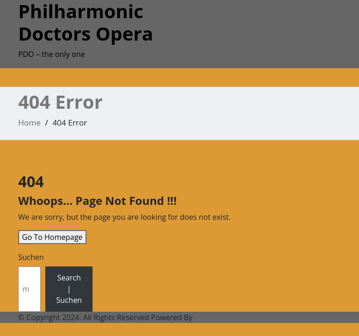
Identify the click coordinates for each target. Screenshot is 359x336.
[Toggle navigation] (25, 80)
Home (29, 122)
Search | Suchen (69, 289)
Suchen (31, 257)
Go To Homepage (52, 237)
